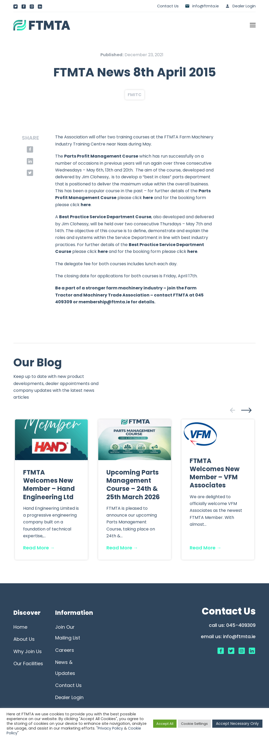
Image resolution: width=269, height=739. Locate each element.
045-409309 (241, 625)
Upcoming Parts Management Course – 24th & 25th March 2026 (133, 484)
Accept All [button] (164, 723)
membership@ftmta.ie (104, 302)
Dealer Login (244, 6)
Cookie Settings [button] (194, 723)
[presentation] (232, 410)
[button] (253, 25)
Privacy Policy (110, 728)
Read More (39, 547)
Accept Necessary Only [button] (237, 723)
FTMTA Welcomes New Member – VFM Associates (215, 473)
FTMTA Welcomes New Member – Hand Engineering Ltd (49, 484)
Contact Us (168, 6)
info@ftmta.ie (239, 636)
